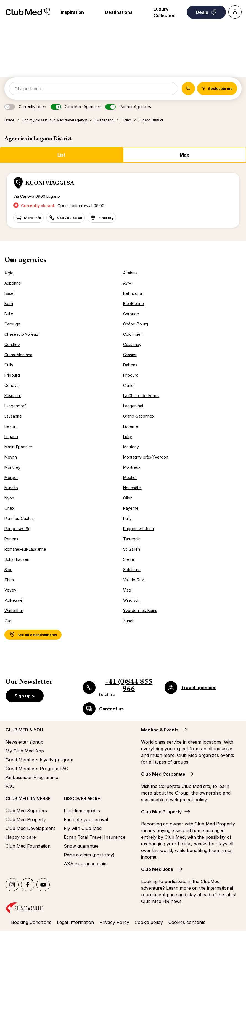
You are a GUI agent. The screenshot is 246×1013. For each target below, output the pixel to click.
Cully (8, 365)
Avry (127, 283)
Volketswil (13, 600)
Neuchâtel (132, 487)
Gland (128, 385)
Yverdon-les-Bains (140, 610)
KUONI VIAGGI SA (49, 183)
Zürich (128, 620)
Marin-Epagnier (18, 446)
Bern (8, 303)
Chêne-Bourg (135, 324)
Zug (8, 620)
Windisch (131, 600)
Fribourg (12, 375)
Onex (9, 508)
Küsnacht (12, 395)
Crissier (130, 354)
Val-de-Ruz (133, 579)
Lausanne (13, 416)
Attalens (130, 272)
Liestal (10, 426)
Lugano (11, 436)
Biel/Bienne (133, 303)
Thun (9, 579)
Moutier (130, 477)
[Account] (235, 12)
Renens (11, 539)
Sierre (128, 559)
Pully (127, 518)
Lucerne (130, 426)
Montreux (132, 467)
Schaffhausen (16, 559)
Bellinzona (132, 293)
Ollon (128, 498)
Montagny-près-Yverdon (145, 457)
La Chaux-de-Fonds (141, 395)
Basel (9, 293)
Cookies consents (186, 922)
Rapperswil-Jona (138, 528)
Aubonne (12, 283)
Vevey (10, 590)
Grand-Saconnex (138, 416)
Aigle (9, 272)
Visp (127, 590)
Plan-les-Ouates (19, 518)
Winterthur (13, 610)
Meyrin (10, 457)
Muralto (11, 487)
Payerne (131, 508)
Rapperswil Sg (17, 528)
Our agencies (25, 260)
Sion (8, 569)
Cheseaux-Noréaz (21, 334)
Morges (11, 477)
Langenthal (133, 405)
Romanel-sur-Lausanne (25, 549)
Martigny (131, 446)
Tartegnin (132, 539)
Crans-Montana (18, 354)
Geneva (11, 385)
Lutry (127, 436)
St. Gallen (131, 549)
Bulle (8, 313)
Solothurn (132, 569)
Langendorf (15, 405)
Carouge (131, 313)
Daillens (130, 365)
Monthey (12, 467)
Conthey (12, 344)
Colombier (132, 334)
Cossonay (132, 344)
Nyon (9, 498)
